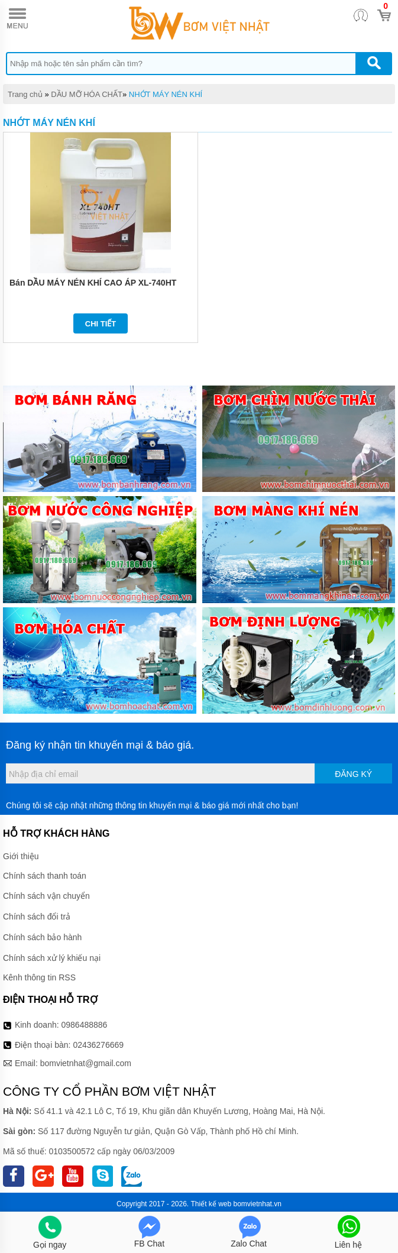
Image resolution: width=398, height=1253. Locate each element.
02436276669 (98, 1045)
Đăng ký (353, 774)
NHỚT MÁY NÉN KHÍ (165, 94)
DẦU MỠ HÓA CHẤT (86, 94)
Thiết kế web (211, 1204)
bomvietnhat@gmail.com (85, 1063)
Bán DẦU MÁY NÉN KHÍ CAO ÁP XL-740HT (92, 282)
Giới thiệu (21, 856)
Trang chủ (25, 94)
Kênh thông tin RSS (39, 977)
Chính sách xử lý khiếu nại (52, 958)
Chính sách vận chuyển (46, 896)
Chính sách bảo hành (42, 937)
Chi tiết (101, 323)
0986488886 (85, 1024)
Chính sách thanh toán (44, 875)
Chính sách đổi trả (36, 916)
